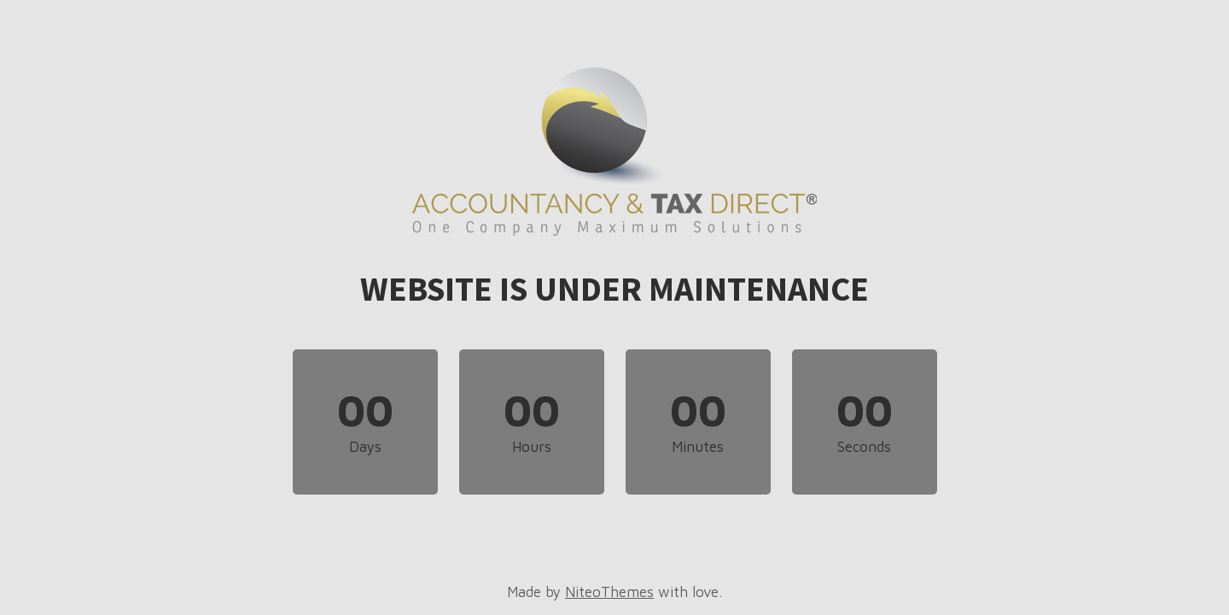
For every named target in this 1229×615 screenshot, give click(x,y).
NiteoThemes (609, 591)
